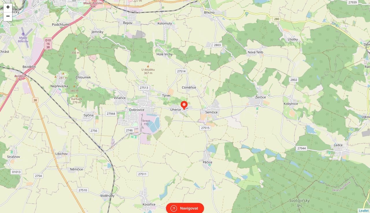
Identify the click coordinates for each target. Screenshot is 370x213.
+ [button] (8, 7)
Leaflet (364, 205)
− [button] (8, 16)
